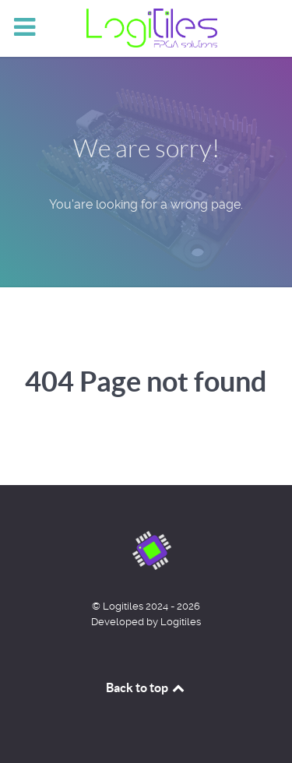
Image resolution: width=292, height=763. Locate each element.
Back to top (146, 687)
